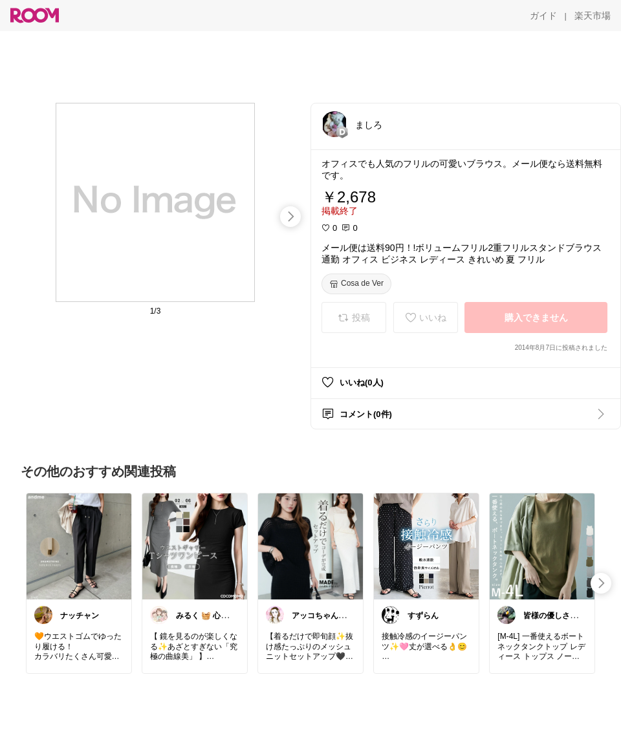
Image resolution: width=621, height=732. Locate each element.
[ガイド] (543, 15)
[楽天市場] (592, 15)
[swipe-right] (290, 216)
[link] (79, 545)
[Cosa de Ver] (356, 284)
